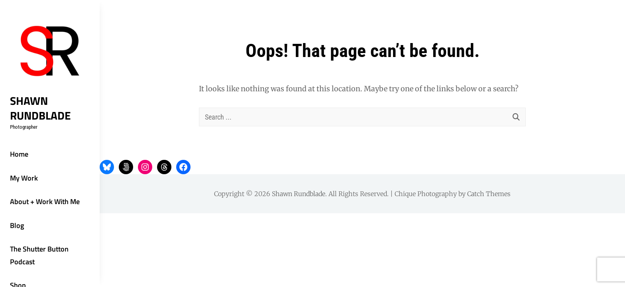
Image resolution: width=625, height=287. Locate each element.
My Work (24, 178)
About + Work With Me (45, 201)
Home (19, 154)
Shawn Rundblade (40, 108)
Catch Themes (489, 194)
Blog (17, 225)
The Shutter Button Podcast (39, 255)
